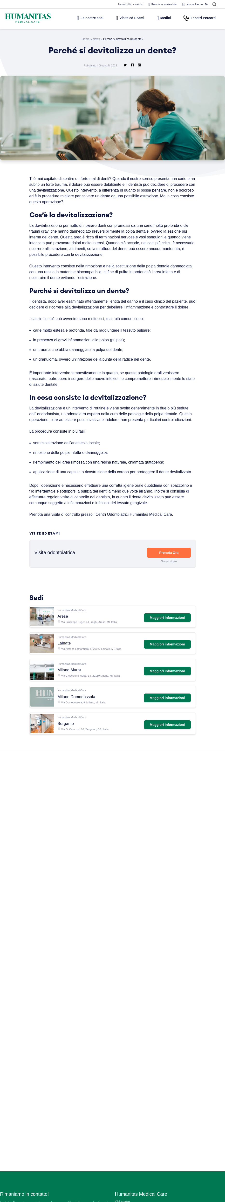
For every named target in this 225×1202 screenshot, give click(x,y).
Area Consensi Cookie (132, 1182)
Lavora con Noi (127, 1062)
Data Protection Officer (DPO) (138, 1189)
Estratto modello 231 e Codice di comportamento (153, 1196)
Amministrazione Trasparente (138, 1147)
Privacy (121, 1161)
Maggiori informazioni (166, 634)
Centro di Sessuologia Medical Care (143, 1118)
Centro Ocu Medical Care (135, 1111)
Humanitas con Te (194, 4)
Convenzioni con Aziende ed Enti (141, 1140)
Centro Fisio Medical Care (135, 1104)
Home (85, 39)
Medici (161, 18)
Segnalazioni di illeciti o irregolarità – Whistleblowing (156, 1154)
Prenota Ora (169, 572)
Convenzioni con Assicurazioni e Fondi (145, 1132)
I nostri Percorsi (199, 18)
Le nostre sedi (79, 18)
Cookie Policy (125, 1168)
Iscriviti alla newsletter (125, 4)
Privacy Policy (126, 1175)
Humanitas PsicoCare (132, 1097)
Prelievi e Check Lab (131, 1090)
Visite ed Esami (123, 18)
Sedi (118, 1069)
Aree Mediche (126, 1083)
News (95, 39)
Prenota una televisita (160, 4)
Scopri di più (169, 580)
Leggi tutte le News (110, 1003)
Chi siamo (122, 1055)
